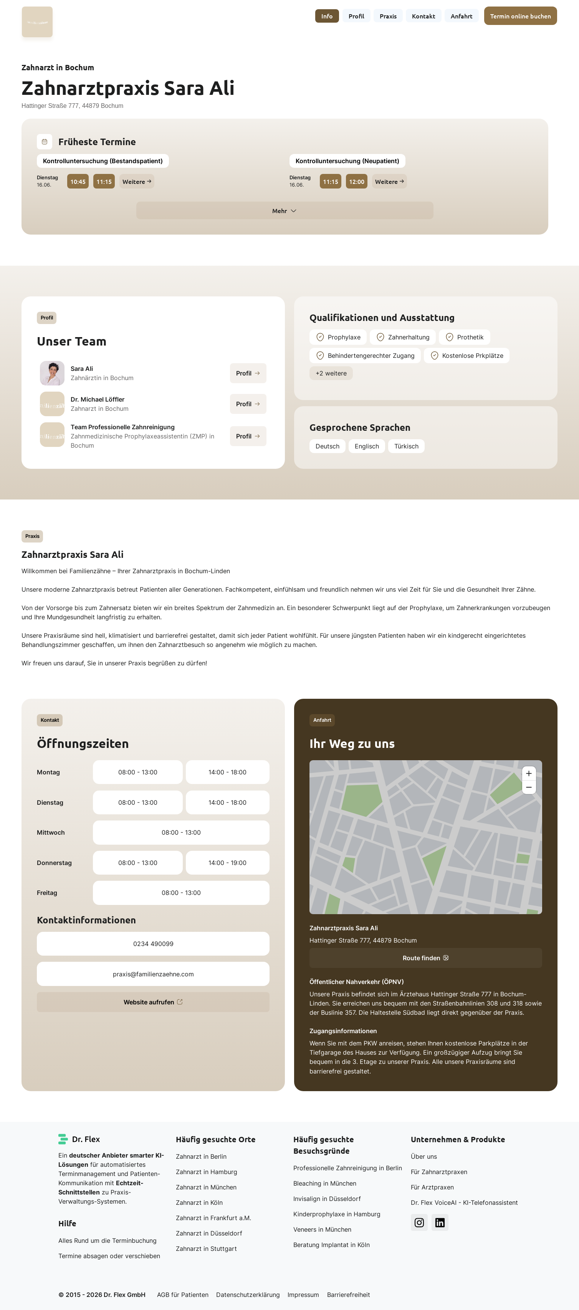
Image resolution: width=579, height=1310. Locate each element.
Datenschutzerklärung (248, 1294)
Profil (357, 15)
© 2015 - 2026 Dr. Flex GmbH (102, 1294)
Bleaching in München (324, 1183)
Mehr (279, 210)
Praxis (388, 15)
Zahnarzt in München (206, 1187)
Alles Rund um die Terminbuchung (107, 1240)
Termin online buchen (521, 15)
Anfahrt (462, 15)
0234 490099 (153, 944)
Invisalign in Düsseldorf (327, 1198)
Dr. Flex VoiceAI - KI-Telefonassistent (464, 1202)
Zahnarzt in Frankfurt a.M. (213, 1218)
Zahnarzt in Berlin (201, 1156)
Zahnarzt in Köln (199, 1202)
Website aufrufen (153, 1002)
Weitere (136, 181)
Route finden (426, 958)
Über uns (424, 1156)
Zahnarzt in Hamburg (206, 1172)
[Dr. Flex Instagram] (419, 1222)
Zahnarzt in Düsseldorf (209, 1233)
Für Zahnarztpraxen (439, 1172)
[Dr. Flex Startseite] (79, 1139)
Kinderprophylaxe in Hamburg (336, 1214)
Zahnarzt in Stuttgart (206, 1248)
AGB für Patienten (182, 1294)
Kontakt (424, 15)
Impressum (303, 1294)
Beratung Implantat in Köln (331, 1245)
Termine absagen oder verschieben (109, 1256)
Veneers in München (322, 1229)
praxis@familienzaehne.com (153, 974)
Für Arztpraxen (432, 1187)
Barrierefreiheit (348, 1294)
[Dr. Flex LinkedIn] (440, 1222)
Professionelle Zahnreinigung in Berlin (347, 1168)
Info (328, 15)
